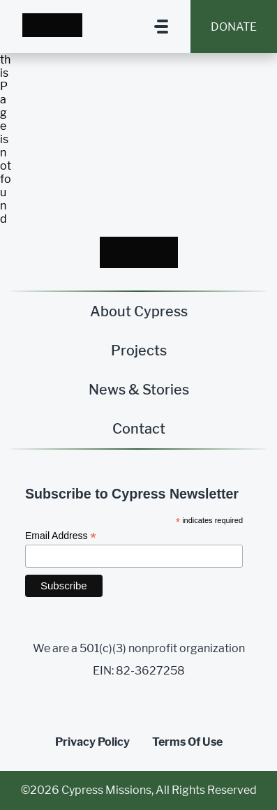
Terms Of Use (187, 742)
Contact (138, 428)
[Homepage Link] (52, 26)
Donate (234, 27)
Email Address (60, 536)
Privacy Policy (92, 742)
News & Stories (139, 389)
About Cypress (139, 311)
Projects (139, 350)
